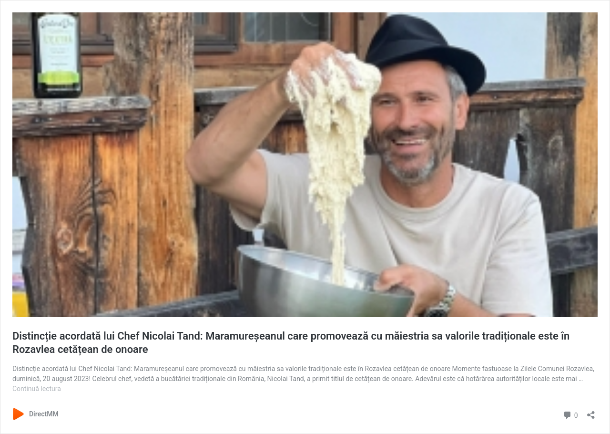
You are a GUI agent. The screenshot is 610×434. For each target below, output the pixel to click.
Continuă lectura (36, 389)
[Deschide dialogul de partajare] (591, 411)
